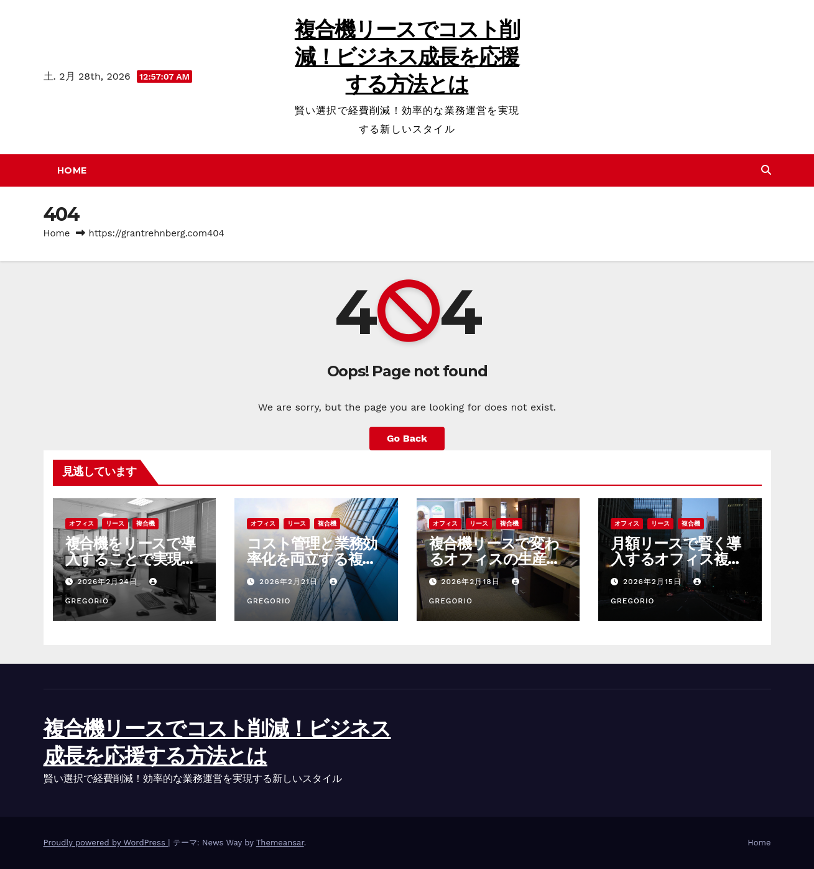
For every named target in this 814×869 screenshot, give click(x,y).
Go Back (407, 438)
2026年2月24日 (108, 581)
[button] (766, 170)
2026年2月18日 (471, 581)
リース (115, 523)
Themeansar (280, 842)
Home (72, 170)
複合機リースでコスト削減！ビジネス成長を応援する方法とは (407, 56)
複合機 (145, 523)
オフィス (81, 523)
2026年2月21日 (290, 581)
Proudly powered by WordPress (106, 842)
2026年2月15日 (654, 581)
